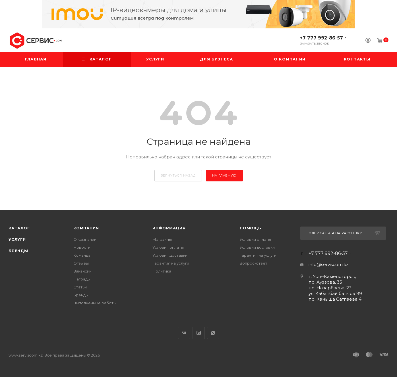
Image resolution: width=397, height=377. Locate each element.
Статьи (80, 287)
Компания (86, 228)
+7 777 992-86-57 (321, 38)
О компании (84, 239)
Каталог (19, 228)
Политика (161, 271)
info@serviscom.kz (328, 264)
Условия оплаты (168, 247)
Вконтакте (184, 333)
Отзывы (81, 263)
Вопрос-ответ (253, 263)
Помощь (250, 228)
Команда (81, 255)
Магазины (162, 239)
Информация (169, 228)
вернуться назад (178, 175)
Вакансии (82, 271)
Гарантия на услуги (170, 263)
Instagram (199, 333)
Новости (81, 247)
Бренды (18, 250)
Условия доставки (169, 255)
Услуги (17, 239)
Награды (81, 279)
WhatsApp (213, 333)
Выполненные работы (94, 303)
